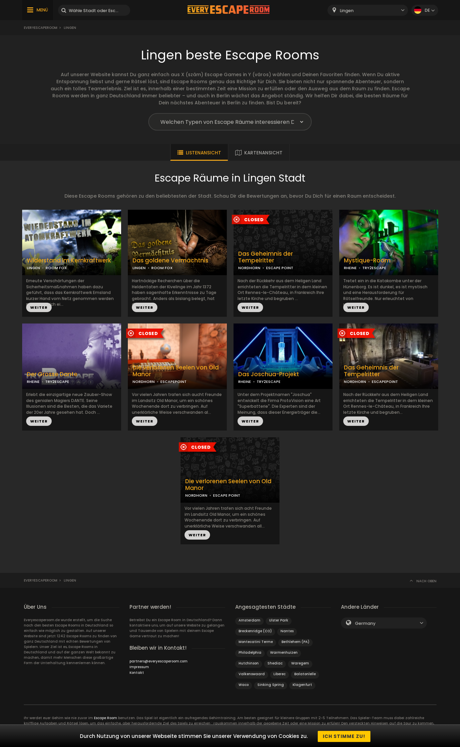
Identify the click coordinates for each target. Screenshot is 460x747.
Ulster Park (278, 620)
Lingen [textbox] (347, 10)
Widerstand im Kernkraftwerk (69, 260)
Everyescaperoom (40, 27)
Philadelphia (250, 652)
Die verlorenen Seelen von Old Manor (176, 371)
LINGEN (33, 267)
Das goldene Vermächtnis (170, 260)
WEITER (39, 307)
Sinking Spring (270, 684)
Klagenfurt (302, 684)
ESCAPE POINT (279, 267)
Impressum (139, 666)
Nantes (287, 631)
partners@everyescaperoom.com (159, 661)
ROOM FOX (56, 267)
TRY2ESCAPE (374, 267)
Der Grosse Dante (52, 374)
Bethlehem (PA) (295, 641)
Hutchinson (249, 663)
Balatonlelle (305, 674)
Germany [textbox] (365, 623)
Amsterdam (249, 620)
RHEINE (350, 267)
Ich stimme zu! (344, 736)
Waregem (300, 663)
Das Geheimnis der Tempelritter (265, 257)
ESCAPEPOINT (173, 381)
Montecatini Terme (256, 641)
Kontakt (137, 672)
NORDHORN (249, 267)
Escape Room (105, 717)
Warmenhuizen (284, 652)
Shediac (275, 663)
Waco (244, 684)
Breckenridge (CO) (255, 631)
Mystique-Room (367, 260)
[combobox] (367, 10)
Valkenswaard (252, 674)
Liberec (279, 674)
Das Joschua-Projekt (268, 374)
